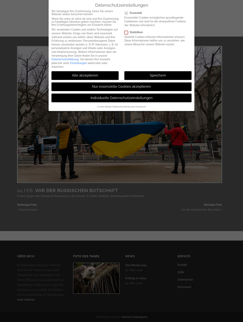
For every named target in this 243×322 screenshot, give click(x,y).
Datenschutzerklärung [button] (123, 105)
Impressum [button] (140, 105)
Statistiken (135, 31)
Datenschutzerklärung (65, 58)
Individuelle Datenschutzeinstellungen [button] (122, 97)
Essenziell (134, 11)
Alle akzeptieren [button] (85, 74)
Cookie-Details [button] (104, 105)
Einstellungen (78, 61)
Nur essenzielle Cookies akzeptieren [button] (121, 85)
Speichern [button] (158, 74)
